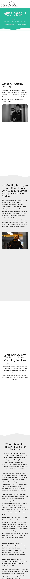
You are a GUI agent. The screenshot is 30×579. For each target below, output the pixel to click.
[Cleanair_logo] (9, 4)
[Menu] (27, 4)
